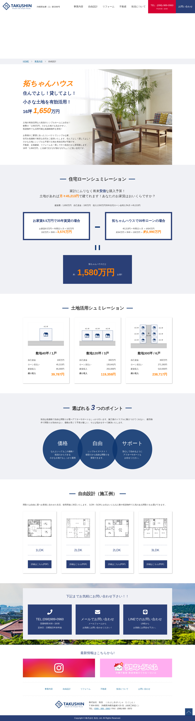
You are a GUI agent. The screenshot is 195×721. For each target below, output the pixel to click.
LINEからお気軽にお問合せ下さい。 (145, 619)
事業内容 (78, 6)
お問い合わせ (185, 6)
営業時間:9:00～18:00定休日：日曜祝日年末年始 (50, 619)
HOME (26, 61)
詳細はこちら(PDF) (39, 564)
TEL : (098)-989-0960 (162, 7)
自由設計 (93, 6)
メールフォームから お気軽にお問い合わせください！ (97, 619)
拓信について (138, 6)
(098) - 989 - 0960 (102, 709)
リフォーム (108, 6)
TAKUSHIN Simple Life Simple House (16, 6)
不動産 (122, 6)
